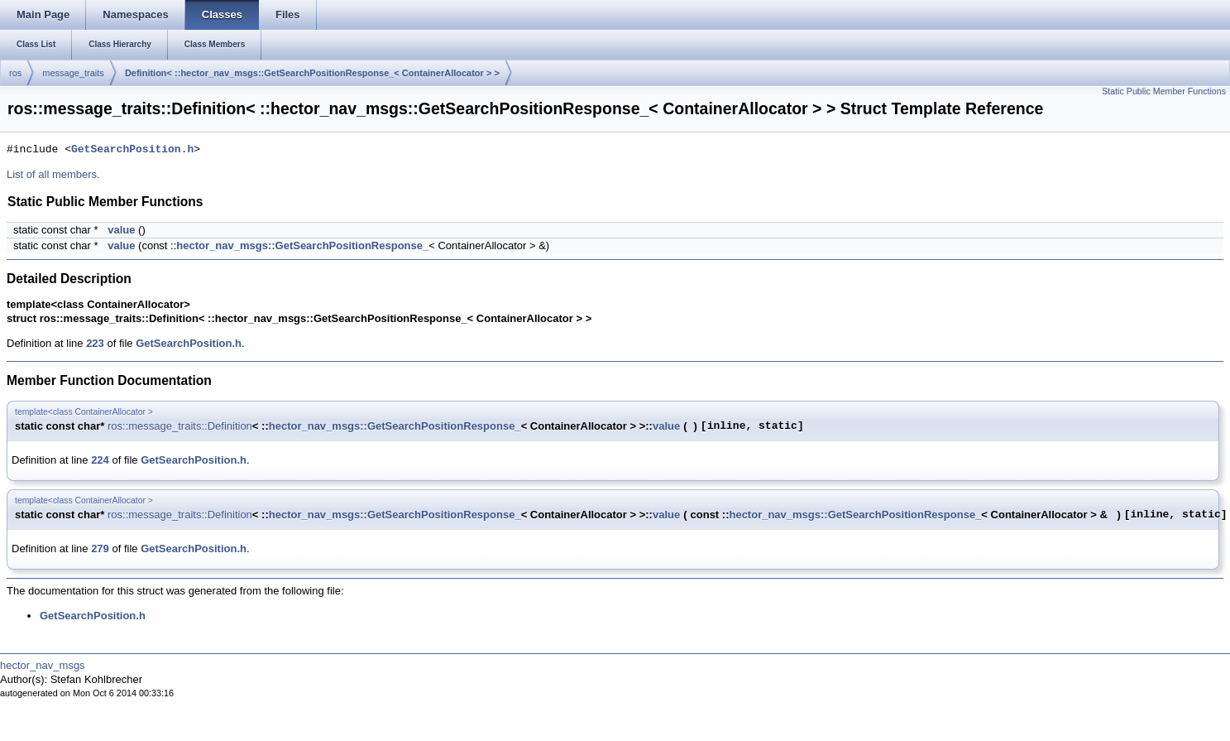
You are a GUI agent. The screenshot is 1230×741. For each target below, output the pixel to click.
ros (15, 73)
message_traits (73, 73)
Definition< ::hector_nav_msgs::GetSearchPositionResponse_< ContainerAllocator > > (312, 73)
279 (100, 548)
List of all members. (53, 174)
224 (100, 460)
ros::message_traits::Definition (180, 426)
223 (95, 343)
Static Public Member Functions (1164, 91)
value (121, 230)
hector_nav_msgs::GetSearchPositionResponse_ (302, 245)
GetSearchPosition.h (132, 149)
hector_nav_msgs (42, 665)
